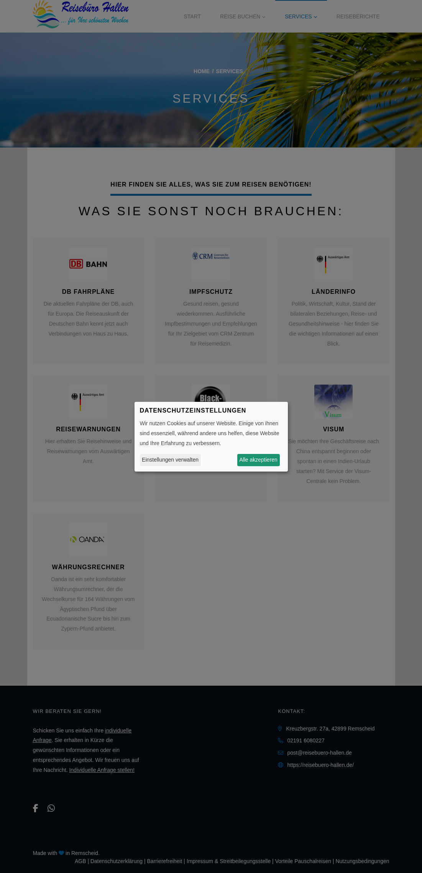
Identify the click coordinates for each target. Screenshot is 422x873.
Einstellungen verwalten (170, 460)
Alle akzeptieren (258, 460)
